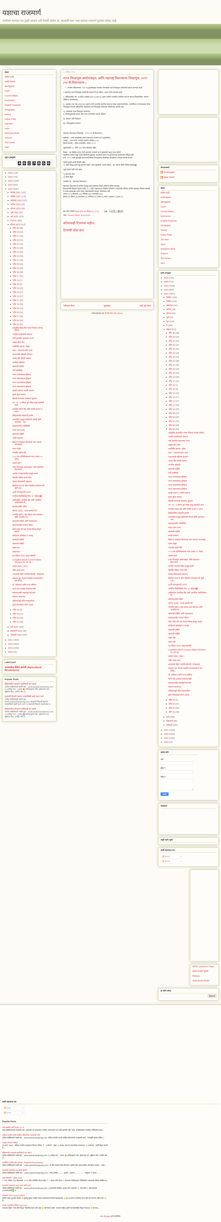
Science (8, 138)
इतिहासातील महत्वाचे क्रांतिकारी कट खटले (20, 684)
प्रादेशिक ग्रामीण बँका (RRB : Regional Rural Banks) (22, 1162)
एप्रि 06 (16, 320)
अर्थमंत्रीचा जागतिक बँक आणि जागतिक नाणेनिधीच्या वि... (26, 501)
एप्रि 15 (16, 284)
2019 (10, 648)
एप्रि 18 (16, 272)
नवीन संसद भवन (18, 570)
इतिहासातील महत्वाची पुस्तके (22, 415)
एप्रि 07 (16, 316)
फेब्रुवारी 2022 (16, 631)
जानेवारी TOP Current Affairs (13, 1195)
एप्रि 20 (16, 264)
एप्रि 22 (16, 256)
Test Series (10, 142)
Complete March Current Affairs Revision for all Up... (26, 561)
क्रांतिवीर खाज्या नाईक (21, 346)
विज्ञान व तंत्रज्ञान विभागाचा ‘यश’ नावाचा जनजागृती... (187, 539)
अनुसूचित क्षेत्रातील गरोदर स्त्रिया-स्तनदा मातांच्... (186, 433)
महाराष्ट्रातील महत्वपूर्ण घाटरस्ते (23, 593)
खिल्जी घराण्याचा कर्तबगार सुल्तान (24, 398)
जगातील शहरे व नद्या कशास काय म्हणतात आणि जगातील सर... (27, 515)
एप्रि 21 (16, 260)
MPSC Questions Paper (203, 966)
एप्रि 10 (16, 304)
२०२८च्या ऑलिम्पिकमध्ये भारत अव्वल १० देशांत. (185, 551)
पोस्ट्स (166, 856)
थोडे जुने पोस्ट (145, 306)
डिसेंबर (169, 297)
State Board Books (201, 980)
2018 (10, 652)
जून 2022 (14, 216)
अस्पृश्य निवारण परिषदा (10, 1143)
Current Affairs (74, 215)
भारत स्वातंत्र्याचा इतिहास (21, 374)
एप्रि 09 (16, 308)
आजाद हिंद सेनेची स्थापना (21, 358)
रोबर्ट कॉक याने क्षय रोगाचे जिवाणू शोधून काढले (185, 621)
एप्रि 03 (16, 614)
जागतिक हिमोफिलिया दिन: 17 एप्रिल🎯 (27, 496)
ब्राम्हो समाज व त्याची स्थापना (23, 390)
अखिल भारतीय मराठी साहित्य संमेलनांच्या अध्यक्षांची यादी (21, 1135)
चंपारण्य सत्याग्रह (18, 596)
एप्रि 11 (16, 300)
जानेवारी (169, 725)
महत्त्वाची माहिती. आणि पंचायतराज (24, 521)
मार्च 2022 (14, 627)
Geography (10, 110)
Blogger (107, 1216)
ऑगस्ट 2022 (15, 208)
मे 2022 (13, 220)
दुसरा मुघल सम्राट (19, 394)
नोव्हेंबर (169, 301)
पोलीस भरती (9, 77)
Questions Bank (12, 133)
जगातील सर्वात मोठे (19, 452)
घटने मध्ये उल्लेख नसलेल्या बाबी (24, 589)
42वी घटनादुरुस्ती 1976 (21, 492)
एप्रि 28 (16, 232)
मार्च (168, 717)
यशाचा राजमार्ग (21, 13)
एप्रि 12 (16, 296)
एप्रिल (168, 329)
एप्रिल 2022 (15, 224)
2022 (10, 189)
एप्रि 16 (16, 280)
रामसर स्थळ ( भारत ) (20, 566)
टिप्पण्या (166, 861)
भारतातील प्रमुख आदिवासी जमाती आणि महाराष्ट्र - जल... (26, 420)
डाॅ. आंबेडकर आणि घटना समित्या (24, 585)
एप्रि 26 (16, 240)
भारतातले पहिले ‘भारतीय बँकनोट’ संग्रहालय (28, 574)
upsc (7, 147)
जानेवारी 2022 (16, 635)
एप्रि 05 (16, 324)
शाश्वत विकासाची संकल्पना (22, 481)
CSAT (7, 91)
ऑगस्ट (169, 313)
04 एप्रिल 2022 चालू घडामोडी (24, 555)
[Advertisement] (93, 44)
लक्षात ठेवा (16, 548)
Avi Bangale (169, 172)
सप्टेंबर (169, 309)
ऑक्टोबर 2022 (16, 200)
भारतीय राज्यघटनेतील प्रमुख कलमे (25, 473)
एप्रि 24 (16, 248)
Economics (85, 215)
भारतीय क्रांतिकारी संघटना (22, 334)
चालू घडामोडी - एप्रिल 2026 (12, 1178)
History (8, 114)
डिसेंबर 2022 (15, 192)
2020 (10, 644)
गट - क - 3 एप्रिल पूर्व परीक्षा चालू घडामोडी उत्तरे (186, 505)
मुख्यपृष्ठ (107, 306)
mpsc (7, 128)
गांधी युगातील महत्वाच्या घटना (23, 338)
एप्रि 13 (16, 292)
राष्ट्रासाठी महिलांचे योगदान (22, 354)
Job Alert (9, 123)
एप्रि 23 (16, 252)
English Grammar (13, 105)
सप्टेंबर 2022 (15, 204)
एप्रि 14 (16, 288)
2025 (10, 177)
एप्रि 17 (16, 276)
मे (167, 325)
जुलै (168, 317)
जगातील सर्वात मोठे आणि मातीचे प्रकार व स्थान (185, 509)
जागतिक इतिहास (18, 362)
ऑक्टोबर (169, 305)
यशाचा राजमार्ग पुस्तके (200, 971)
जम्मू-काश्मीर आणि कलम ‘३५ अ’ (13, 1127)
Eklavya (196, 976)
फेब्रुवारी (169, 721)
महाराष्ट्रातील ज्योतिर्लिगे (21, 426)
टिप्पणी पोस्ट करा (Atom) (114, 313)
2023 (10, 185)
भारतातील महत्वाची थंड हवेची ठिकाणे (14, 1170)
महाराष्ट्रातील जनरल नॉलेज (22, 525)
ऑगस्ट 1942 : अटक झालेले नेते (24, 510)
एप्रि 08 (16, 312)
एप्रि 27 (16, 236)
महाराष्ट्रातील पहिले (19, 506)
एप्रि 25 (16, 244)
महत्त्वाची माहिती (18, 366)
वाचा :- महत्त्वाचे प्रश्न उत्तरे (22, 350)
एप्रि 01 (16, 622)
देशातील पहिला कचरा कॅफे (21, 477)
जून (167, 321)
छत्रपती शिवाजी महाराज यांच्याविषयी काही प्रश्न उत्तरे (24, 696)
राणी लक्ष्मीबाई (17, 370)
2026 (10, 173)
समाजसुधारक (10, 86)
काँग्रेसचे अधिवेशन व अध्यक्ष (22, 535)
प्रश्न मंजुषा (16, 448)
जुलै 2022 (14, 212)
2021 (10, 640)
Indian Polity (10, 119)
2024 (10, 181)
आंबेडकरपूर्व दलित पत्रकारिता (23, 601)
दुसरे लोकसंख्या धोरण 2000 (22, 605)
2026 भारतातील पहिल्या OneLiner (14, 1205)
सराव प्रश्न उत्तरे (18, 430)
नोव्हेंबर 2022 (15, 196)
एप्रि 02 (16, 618)
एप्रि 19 (16, 268)
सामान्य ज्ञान (16, 463)
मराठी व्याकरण (10, 81)
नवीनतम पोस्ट (69, 306)
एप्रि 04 (16, 610)
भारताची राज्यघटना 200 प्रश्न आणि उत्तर (16, 1185)
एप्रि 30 (16, 228)
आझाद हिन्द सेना (18, 342)
